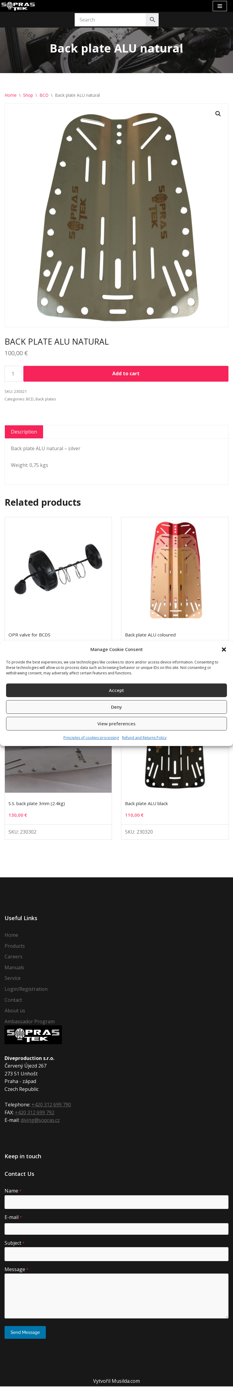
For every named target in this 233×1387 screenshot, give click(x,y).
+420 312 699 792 (34, 1113)
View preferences (116, 723)
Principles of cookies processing (91, 737)
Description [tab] (24, 431)
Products (15, 946)
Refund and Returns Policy (144, 737)
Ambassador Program (30, 1022)
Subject (15, 1243)
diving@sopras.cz (40, 1121)
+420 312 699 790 (51, 1105)
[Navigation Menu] (220, 6)
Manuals (14, 968)
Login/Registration (26, 989)
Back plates (45, 399)
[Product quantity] (13, 374)
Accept (116, 690)
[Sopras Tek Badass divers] (18, 6)
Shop (28, 95)
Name (13, 1191)
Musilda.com (126, 1381)
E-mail (13, 1217)
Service (13, 979)
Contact (13, 1000)
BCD (44, 95)
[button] (224, 649)
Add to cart (126, 373)
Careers (13, 957)
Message (17, 1270)
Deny (116, 707)
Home (11, 95)
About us (15, 1011)
